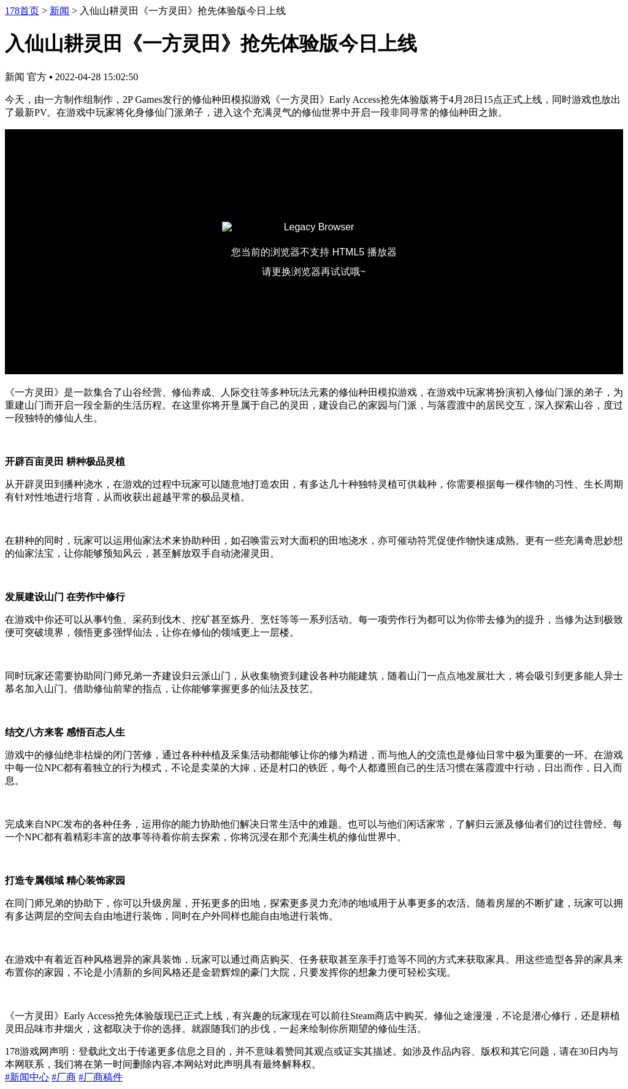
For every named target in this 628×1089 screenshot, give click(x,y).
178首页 (22, 11)
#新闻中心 (27, 1077)
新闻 (59, 11)
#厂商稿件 (100, 1077)
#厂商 (64, 1077)
